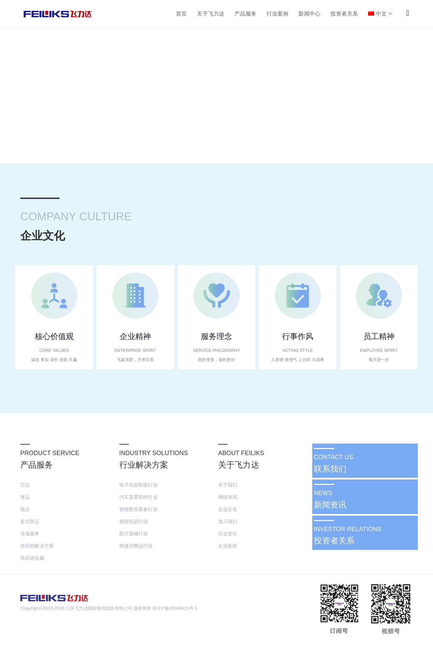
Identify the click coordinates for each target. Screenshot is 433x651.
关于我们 (227, 485)
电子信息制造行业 (138, 485)
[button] (407, 13)
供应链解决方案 (37, 545)
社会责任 (227, 533)
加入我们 (227, 521)
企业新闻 (227, 545)
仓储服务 (30, 533)
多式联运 (30, 521)
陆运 (25, 509)
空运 (25, 485)
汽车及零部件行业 (138, 497)
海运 (25, 497)
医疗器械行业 (133, 533)
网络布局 (227, 497)
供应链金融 (32, 558)
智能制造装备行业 (138, 509)
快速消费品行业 (136, 545)
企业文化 (227, 509)
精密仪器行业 (133, 521)
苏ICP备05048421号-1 (175, 608)
